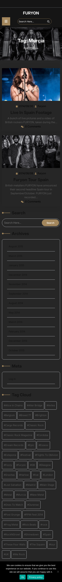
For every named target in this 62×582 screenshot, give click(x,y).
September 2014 (18, 293)
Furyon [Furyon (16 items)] (22, 465)
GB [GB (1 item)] (33, 465)
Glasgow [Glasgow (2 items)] (46, 465)
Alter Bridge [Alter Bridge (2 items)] (35, 405)
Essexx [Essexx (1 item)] (44, 445)
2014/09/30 (26, 106)
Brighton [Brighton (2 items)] (42, 415)
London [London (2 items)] (48, 474)
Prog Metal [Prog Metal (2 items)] (11, 524)
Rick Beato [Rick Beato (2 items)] (30, 524)
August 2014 (16, 303)
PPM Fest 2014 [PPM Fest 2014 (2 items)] (34, 514)
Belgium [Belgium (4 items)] (10, 415)
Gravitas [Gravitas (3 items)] (10, 474)
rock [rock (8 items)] (44, 524)
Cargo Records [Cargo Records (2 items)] (14, 425)
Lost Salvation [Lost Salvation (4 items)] (13, 484)
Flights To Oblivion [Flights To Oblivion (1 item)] (47, 455)
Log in (12, 379)
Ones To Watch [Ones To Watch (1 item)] (14, 504)
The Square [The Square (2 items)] (38, 544)
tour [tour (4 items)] (53, 544)
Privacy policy (35, 577)
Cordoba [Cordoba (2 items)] (43, 435)
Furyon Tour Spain (31, 179)
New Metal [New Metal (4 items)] (37, 494)
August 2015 (16, 246)
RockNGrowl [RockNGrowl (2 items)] (12, 534)
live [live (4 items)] (36, 474)
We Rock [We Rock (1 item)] (19, 554)
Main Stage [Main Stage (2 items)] (47, 484)
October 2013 (16, 350)
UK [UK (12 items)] (7, 554)
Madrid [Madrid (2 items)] (31, 484)
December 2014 (18, 274)
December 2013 (18, 340)
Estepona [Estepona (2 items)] (10, 455)
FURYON (31, 13)
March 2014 (15, 322)
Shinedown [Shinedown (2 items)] (32, 534)
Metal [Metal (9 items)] (8, 494)
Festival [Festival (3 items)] (26, 455)
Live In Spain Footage (31, 112)
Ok (22, 577)
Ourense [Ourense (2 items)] (34, 504)
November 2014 (18, 284)
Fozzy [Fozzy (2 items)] (8, 465)
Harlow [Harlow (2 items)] (25, 474)
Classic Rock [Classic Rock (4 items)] (36, 425)
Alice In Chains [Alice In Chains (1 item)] (14, 405)
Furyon (42, 106)
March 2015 (15, 255)
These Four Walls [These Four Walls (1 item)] (15, 544)
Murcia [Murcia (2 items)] (22, 494)
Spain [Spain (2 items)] (47, 534)
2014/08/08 (26, 173)
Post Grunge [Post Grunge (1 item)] (12, 514)
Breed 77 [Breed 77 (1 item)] (26, 415)
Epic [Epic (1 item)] (31, 445)
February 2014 (17, 331)
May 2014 (14, 312)
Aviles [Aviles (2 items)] (51, 405)
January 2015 (16, 265)
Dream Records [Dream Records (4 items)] (14, 445)
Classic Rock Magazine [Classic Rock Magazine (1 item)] (18, 435)
